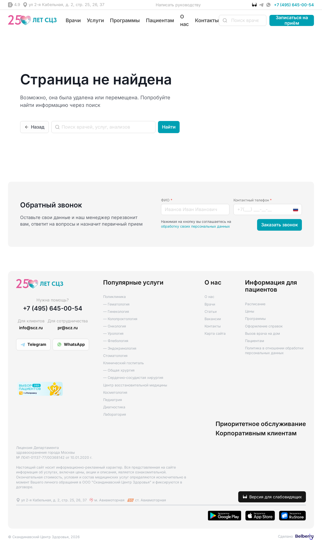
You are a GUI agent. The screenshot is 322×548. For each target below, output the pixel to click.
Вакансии (213, 319)
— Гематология (116, 304)
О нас (209, 296)
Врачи (73, 20)
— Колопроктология (120, 319)
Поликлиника (114, 296)
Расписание (255, 304)
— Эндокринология (119, 348)
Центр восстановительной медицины (135, 385)
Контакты (207, 20)
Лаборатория (114, 414)
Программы (125, 20)
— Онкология (114, 326)
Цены (249, 311)
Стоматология (115, 355)
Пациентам (160, 20)
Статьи (211, 311)
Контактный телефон (252, 200)
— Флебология (115, 341)
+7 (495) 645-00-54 (294, 4)
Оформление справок (264, 326)
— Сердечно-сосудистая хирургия (133, 377)
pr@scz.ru (68, 327)
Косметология (115, 392)
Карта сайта (215, 333)
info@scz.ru (31, 327)
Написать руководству (178, 4)
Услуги (95, 20)
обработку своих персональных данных (195, 226)
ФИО (166, 200)
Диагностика (114, 407)
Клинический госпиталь (123, 363)
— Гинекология (116, 311)
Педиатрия (112, 400)
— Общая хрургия (119, 370)
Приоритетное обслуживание (261, 424)
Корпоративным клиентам (256, 433)
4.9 (17, 4)
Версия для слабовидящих (275, 496)
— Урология (113, 333)
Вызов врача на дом (262, 333)
